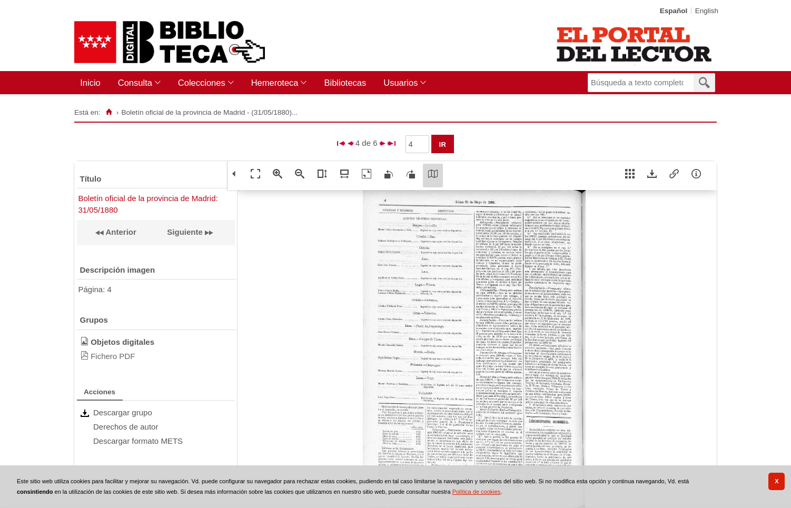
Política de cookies (476, 492)
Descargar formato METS (138, 440)
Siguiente (185, 231)
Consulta (135, 82)
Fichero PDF (113, 356)
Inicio (90, 82)
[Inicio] (108, 112)
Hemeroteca (275, 82)
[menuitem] (92, 83)
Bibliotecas (345, 82)
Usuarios (400, 82)
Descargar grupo (122, 412)
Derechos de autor (125, 426)
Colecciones (201, 82)
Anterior (120, 231)
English (706, 11)
